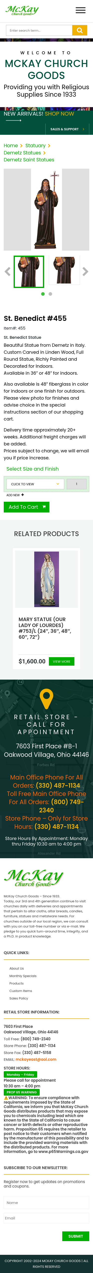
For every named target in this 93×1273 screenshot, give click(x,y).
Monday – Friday (20, 1074)
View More (61, 661)
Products (16, 983)
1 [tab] (42, 293)
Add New (13, 495)
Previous (7, 272)
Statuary (35, 145)
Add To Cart (23, 506)
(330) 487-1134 (58, 785)
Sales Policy (18, 998)
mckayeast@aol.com (36, 1059)
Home (11, 145)
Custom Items (20, 991)
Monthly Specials (22, 976)
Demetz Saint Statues (29, 159)
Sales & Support (65, 129)
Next (85, 272)
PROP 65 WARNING (22, 1092)
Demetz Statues (22, 152)
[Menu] (80, 11)
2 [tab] (50, 293)
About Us (16, 968)
